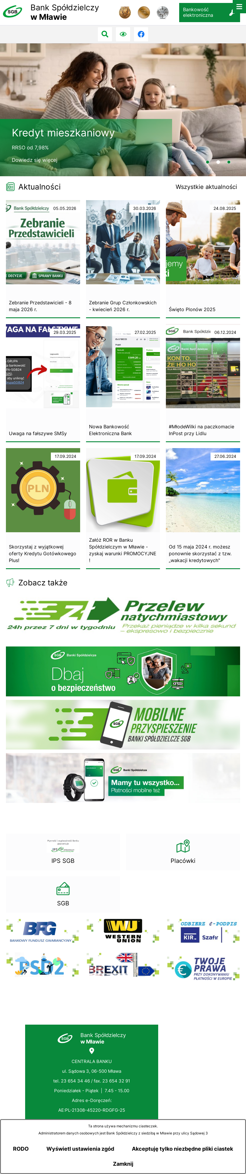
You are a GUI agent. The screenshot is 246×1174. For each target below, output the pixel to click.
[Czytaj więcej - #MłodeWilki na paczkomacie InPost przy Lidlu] (203, 383)
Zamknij (123, 1164)
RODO (21, 1149)
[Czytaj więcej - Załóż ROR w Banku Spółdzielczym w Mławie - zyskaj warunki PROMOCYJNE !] (123, 508)
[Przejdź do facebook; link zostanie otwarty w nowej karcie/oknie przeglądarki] (141, 34)
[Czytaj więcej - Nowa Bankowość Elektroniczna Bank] (123, 383)
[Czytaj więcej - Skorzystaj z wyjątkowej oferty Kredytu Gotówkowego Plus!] (43, 508)
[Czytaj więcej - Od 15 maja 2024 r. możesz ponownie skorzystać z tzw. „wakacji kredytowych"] (203, 508)
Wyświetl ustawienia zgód (80, 1149)
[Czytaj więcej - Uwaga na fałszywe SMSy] (43, 383)
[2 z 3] (123, 109)
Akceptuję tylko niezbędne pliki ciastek (182, 1149)
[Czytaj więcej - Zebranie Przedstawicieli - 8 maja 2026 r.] (43, 259)
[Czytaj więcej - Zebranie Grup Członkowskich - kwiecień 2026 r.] (123, 259)
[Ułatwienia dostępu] (123, 34)
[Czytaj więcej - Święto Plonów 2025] (203, 259)
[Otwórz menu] (239, 6)
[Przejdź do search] (105, 34)
